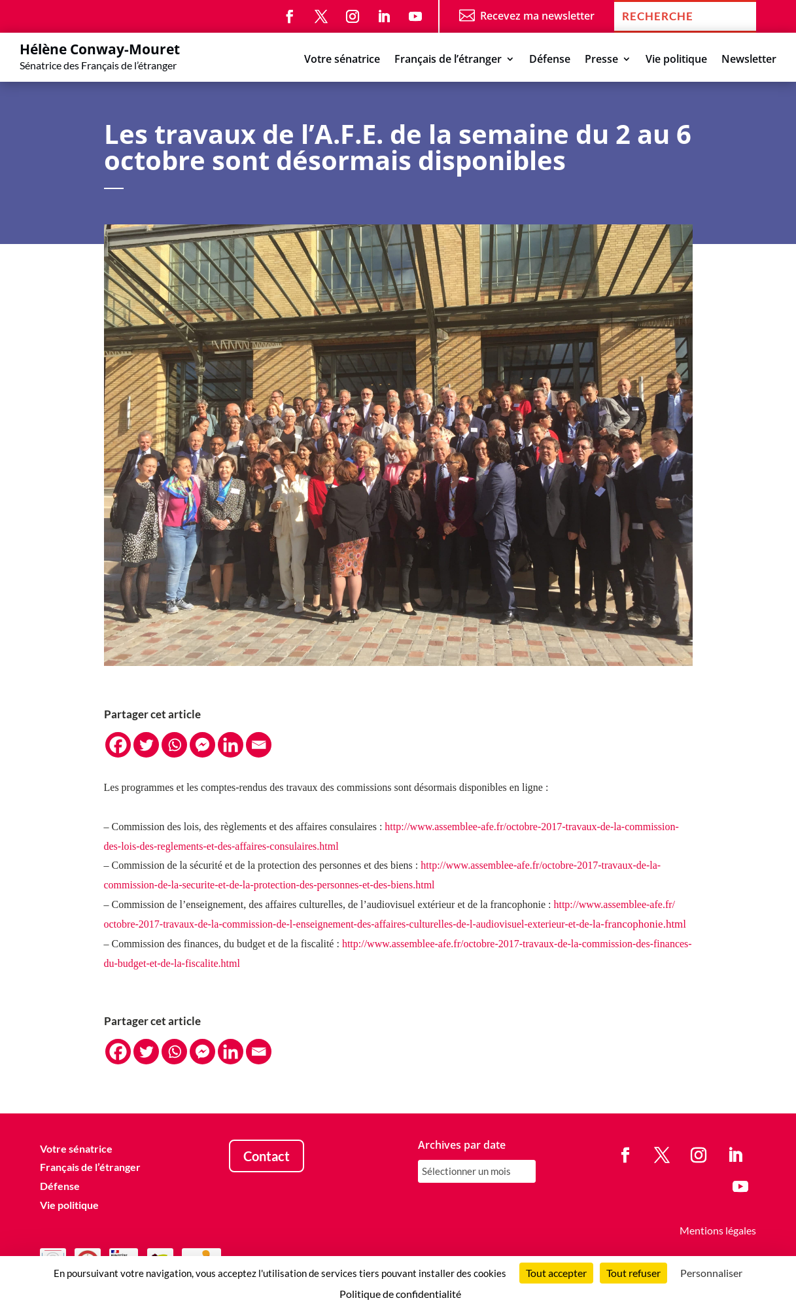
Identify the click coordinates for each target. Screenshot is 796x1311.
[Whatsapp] (174, 745)
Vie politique (676, 60)
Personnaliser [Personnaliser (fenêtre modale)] (711, 1273)
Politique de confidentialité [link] (400, 1293)
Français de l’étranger (448, 60)
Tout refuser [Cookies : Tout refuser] (633, 1273)
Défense (549, 60)
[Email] (258, 745)
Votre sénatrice (342, 60)
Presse (601, 60)
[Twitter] (146, 745)
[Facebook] (118, 745)
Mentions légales (718, 1230)
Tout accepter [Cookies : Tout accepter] (556, 1273)
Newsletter (748, 60)
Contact (266, 1156)
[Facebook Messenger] (202, 745)
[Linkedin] (230, 745)
